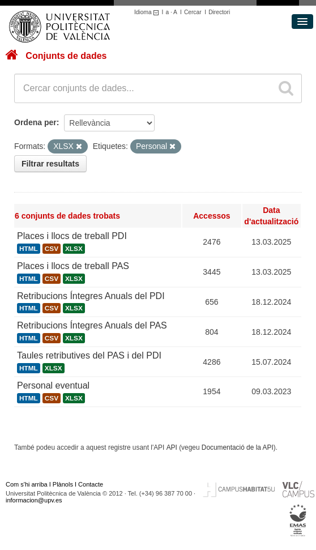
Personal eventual (53, 385)
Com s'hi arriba (27, 484)
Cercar (193, 12)
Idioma (148, 12)
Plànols (63, 484)
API (171, 447)
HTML (28, 249)
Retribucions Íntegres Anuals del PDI (91, 296)
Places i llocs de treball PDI (72, 236)
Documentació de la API (238, 447)
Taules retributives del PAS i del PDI (89, 355)
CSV (51, 249)
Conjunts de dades (65, 56)
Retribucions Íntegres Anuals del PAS (92, 325)
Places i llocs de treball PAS (73, 266)
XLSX (74, 249)
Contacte (90, 484)
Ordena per (35, 122)
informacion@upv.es (34, 500)
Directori (219, 12)
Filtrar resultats (50, 163)
